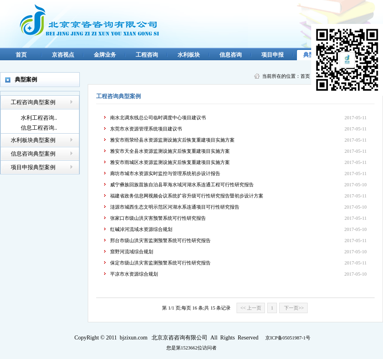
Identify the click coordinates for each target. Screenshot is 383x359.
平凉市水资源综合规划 (134, 274)
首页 (21, 55)
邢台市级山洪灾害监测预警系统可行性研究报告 (160, 240)
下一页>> (293, 308)
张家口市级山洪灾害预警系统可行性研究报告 (158, 218)
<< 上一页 (250, 308)
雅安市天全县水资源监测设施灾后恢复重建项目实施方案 (170, 151)
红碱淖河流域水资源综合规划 (141, 229)
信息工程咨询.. (39, 128)
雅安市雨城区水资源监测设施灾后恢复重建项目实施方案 (170, 162)
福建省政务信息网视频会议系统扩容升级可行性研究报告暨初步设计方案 (186, 196)
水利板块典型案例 (33, 140)
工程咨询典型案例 (33, 102)
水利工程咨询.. (39, 118)
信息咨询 (230, 55)
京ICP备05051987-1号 (287, 338)
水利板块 (189, 55)
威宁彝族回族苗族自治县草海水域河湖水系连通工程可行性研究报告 (182, 184)
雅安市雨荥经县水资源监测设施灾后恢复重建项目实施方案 (172, 140)
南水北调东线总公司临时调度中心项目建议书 (158, 117)
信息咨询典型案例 (33, 154)
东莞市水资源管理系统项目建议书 (146, 129)
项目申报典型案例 (33, 167)
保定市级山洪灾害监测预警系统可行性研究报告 (160, 263)
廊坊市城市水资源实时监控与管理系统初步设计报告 (165, 173)
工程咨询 (147, 55)
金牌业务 (105, 55)
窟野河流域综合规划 (131, 251)
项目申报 (272, 55)
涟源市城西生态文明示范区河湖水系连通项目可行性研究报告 (174, 207)
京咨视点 (63, 55)
